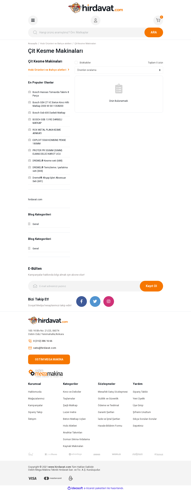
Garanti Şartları (106, 412)
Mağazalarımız (36, 398)
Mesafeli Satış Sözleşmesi (113, 391)
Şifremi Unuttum (142, 412)
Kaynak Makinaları (73, 446)
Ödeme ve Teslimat (108, 405)
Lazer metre (69, 412)
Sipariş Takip (35, 412)
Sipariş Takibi (140, 391)
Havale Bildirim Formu (110, 425)
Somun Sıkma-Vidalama (76, 439)
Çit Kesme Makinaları (85, 43)
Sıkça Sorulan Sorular (145, 418)
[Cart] (158, 20)
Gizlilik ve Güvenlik (108, 398)
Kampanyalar (35, 405)
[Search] (95, 32)
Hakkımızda (34, 391)
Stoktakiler (85, 62)
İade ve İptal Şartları (109, 418)
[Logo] (95, 7)
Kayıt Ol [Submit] (151, 286)
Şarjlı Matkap (70, 405)
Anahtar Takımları (72, 432)
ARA (154, 32)
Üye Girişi (138, 405)
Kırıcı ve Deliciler (72, 391)
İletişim (32, 418)
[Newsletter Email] (95, 286)
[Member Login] (96, 20)
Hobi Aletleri (70, 425)
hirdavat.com (35, 199)
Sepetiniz (138, 425)
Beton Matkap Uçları (74, 418)
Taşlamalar (69, 398)
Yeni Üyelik (139, 398)
